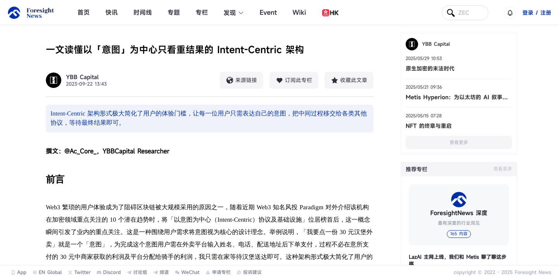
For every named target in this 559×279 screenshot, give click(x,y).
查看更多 (459, 143)
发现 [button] (234, 13)
